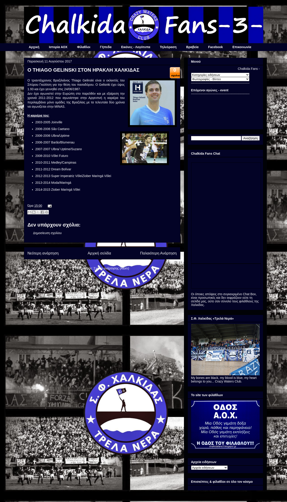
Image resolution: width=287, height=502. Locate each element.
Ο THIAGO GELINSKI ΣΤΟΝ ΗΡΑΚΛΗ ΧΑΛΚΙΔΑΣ (84, 70)
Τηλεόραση (168, 47)
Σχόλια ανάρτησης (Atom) (111, 268)
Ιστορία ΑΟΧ (58, 47)
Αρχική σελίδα (99, 253)
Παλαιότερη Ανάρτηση (158, 253)
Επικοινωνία (241, 47)
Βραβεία (192, 47)
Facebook (215, 47)
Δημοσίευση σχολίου (47, 233)
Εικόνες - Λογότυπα (135, 47)
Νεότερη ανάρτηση (43, 253)
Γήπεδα (105, 47)
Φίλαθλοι (83, 47)
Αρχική (34, 47)
